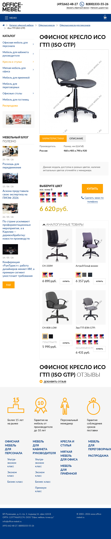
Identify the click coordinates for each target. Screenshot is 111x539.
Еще (8, 284)
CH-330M (47, 265)
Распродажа (10, 105)
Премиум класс (40, 489)
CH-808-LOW (49, 327)
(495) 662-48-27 (10, 525)
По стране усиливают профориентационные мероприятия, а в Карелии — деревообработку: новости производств (17, 229)
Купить (92, 189)
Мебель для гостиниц (16, 99)
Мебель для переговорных (11, 85)
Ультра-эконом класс (11, 463)
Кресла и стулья (12, 61)
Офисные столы (12, 93)
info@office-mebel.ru (12, 521)
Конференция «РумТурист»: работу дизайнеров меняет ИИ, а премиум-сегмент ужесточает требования (18, 269)
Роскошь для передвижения (12, 165)
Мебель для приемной (16, 77)
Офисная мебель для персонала (15, 44)
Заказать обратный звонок (77, 7)
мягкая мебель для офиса (69, 455)
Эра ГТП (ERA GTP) (85, 327)
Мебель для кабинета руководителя (16, 53)
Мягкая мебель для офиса (14, 69)
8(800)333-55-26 (97, 4)
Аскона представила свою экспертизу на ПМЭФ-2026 (15, 194)
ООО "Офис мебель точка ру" (40, 517)
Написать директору (99, 7)
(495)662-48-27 (67, 4)
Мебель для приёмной (68, 469)
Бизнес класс (15, 481)
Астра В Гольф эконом (87, 265)
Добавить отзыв (55, 381)
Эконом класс (12, 473)
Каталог (9, 36)
